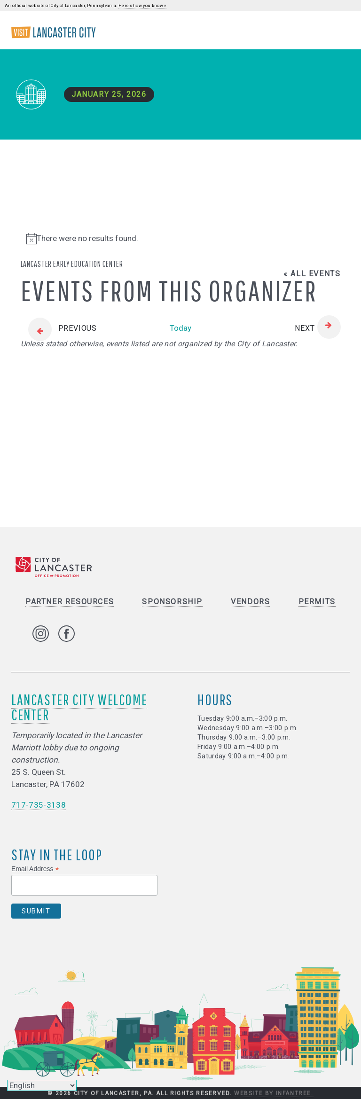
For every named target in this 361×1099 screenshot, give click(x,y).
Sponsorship (172, 602)
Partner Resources (69, 602)
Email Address (35, 869)
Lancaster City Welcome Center (79, 707)
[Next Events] (317, 328)
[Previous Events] (59, 328)
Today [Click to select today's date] (180, 328)
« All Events (311, 273)
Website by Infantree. (274, 1093)
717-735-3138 (38, 805)
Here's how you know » (142, 5)
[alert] (181, 238)
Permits (317, 602)
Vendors (250, 602)
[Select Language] (42, 1085)
